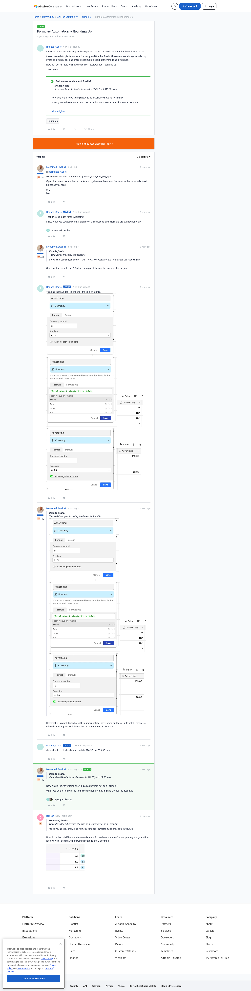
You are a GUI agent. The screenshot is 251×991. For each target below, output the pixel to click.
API (85, 986)
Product (73, 924)
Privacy (109, 986)
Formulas (86, 16)
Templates (167, 951)
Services (166, 930)
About (209, 924)
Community (48, 16)
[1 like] (58, 230)
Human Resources (79, 944)
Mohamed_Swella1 (56, 166)
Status (209, 944)
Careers (210, 930)
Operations (75, 937)
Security (74, 986)
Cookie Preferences (171, 986)
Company (211, 917)
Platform (27, 917)
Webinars (120, 958)
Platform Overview (33, 924)
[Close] (60, 955)
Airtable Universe (171, 958)
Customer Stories (125, 951)
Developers (167, 937)
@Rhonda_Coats (57, 171)
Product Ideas (109, 6)
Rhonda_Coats (54, 46)
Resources (167, 917)
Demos (119, 944)
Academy (136, 6)
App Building (29, 944)
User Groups (91, 6)
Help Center (151, 6)
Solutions (74, 917)
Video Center (122, 937)
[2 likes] (59, 799)
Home (36, 16)
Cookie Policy (47, 969)
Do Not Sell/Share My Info (142, 986)
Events (124, 6)
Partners (166, 924)
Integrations (29, 930)
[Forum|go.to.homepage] (47, 6)
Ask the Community (67, 16)
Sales (72, 951)
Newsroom (212, 951)
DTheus (50, 815)
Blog (208, 937)
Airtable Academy (125, 924)
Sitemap (96, 986)
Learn (118, 917)
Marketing (75, 930)
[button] (190, 6)
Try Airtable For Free (217, 958)
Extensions (28, 937)
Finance (73, 958)
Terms (121, 986)
